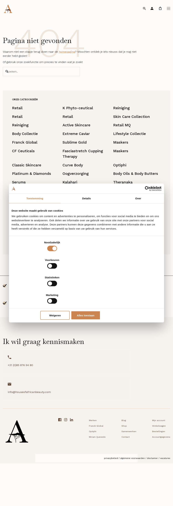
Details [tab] (86, 224)
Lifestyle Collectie (130, 151)
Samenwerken (86, 475)
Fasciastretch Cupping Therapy (86, 174)
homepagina (67, 57)
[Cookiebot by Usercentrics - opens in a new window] (146, 215)
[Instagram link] (162, 476)
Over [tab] (138, 224)
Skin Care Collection (132, 130)
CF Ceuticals (29, 171)
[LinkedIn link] (168, 476)
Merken (50, 464)
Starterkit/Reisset (82, 312)
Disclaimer (152, 502)
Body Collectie (31, 151)
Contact (83, 481)
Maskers (120, 161)
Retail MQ (121, 140)
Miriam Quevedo (80, 296)
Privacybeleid (111, 502)
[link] (160, 8)
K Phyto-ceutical (81, 120)
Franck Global (30, 161)
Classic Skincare (33, 188)
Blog (81, 464)
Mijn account (115, 464)
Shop (81, 470)
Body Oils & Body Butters (128, 201)
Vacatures (165, 502)
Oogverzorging (78, 198)
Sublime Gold (78, 161)
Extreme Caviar (79, 151)
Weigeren (86, 289)
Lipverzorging (30, 312)
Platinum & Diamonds (38, 198)
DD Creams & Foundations (125, 299)
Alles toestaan (137, 289)
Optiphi (119, 188)
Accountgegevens (118, 481)
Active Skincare (80, 140)
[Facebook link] (157, 476)
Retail (22, 120)
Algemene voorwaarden (132, 502)
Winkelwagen (116, 470)
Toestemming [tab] (34, 224)
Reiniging (121, 120)
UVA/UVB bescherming (30, 299)
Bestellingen (115, 475)
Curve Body (75, 188)
